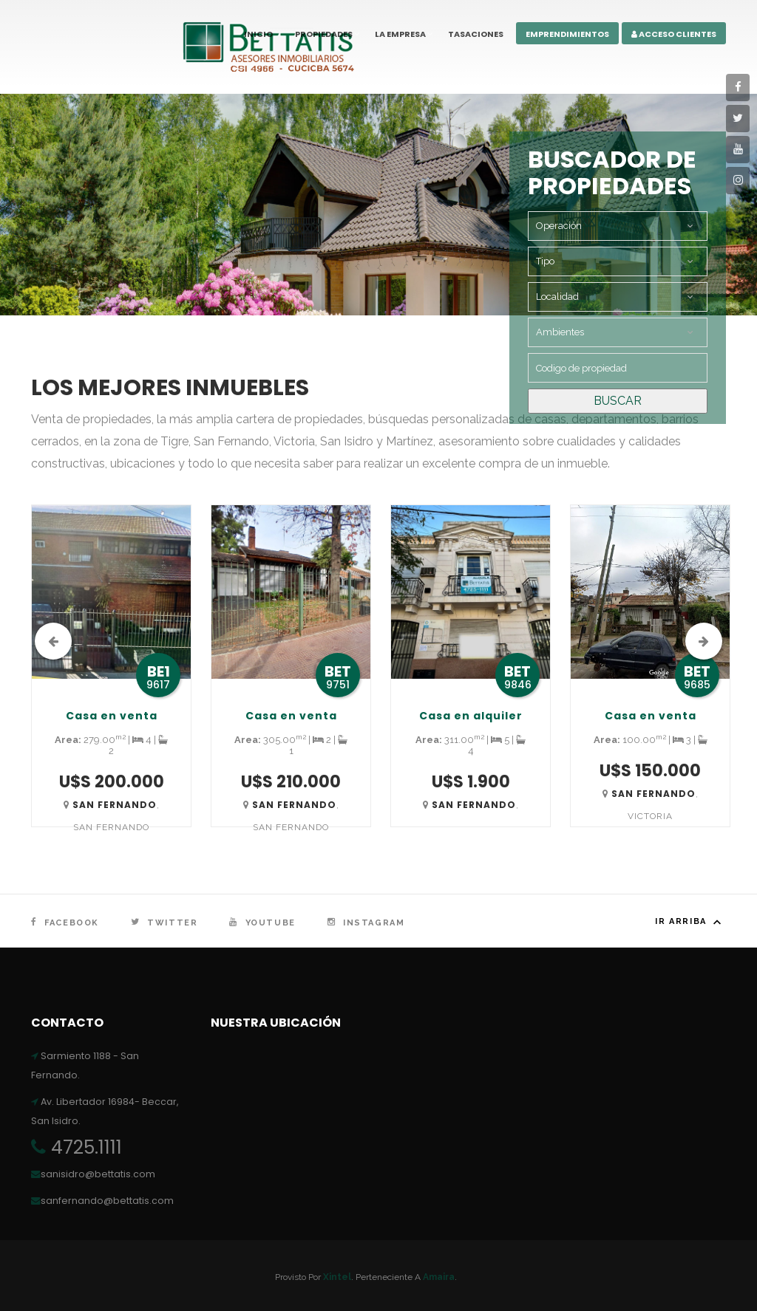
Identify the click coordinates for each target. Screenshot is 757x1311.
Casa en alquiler (471, 715)
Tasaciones (475, 34)
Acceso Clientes (673, 34)
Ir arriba (690, 921)
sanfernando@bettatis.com (102, 1200)
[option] (111, 680)
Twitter (164, 923)
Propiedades (324, 34)
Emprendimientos (567, 34)
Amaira (439, 1277)
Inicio (258, 34)
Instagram (366, 923)
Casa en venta (111, 715)
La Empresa (400, 34)
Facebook (65, 923)
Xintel (337, 1277)
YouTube (262, 923)
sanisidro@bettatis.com (93, 1174)
